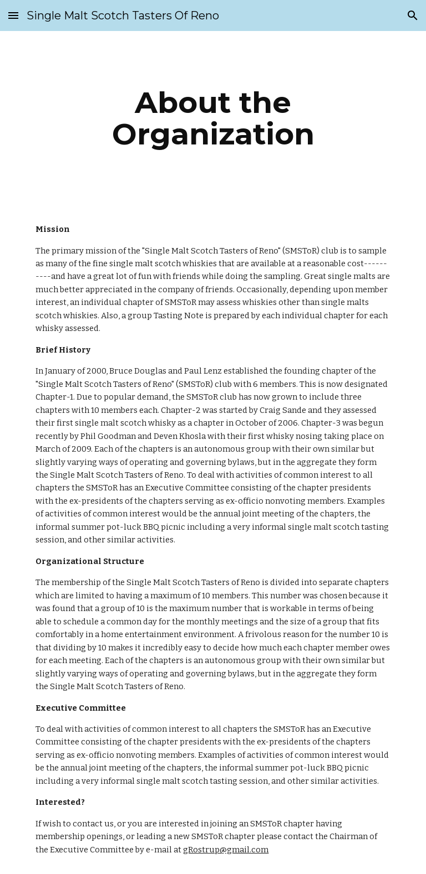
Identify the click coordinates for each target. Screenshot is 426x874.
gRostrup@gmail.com (225, 850)
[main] (212, 118)
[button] (13, 15)
